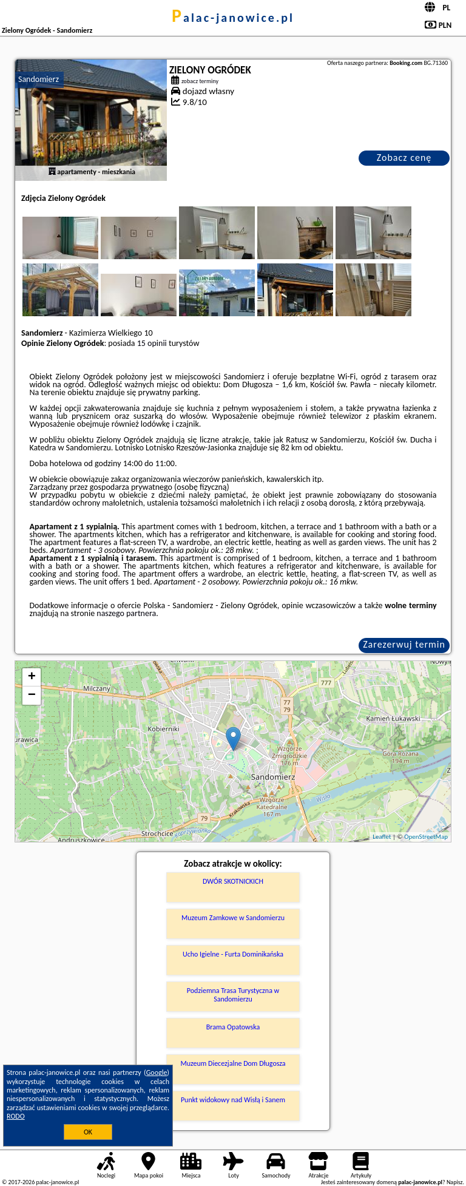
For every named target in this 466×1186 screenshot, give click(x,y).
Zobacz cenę (404, 157)
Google (156, 1072)
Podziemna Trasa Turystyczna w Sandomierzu (233, 994)
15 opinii (152, 343)
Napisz (455, 1182)
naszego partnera (126, 613)
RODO (16, 1116)
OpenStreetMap (426, 837)
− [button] (32, 695)
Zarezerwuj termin (404, 644)
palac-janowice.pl (233, 17)
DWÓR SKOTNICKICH (233, 881)
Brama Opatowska (233, 1027)
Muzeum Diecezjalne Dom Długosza (232, 1063)
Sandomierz (38, 79)
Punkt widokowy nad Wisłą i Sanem (233, 1100)
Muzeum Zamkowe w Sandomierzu (233, 917)
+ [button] (32, 677)
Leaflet (382, 837)
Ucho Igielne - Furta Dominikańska (233, 954)
